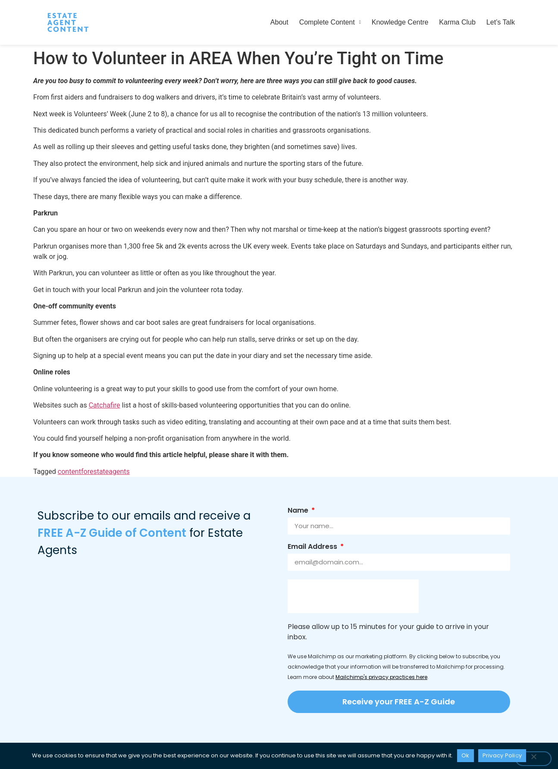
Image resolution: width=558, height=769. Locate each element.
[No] (533, 758)
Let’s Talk (500, 22)
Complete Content (330, 22)
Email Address (313, 547)
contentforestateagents (94, 471)
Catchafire (104, 405)
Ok (465, 755)
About (279, 22)
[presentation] (353, 596)
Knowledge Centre (400, 22)
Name (299, 511)
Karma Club (457, 22)
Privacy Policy (502, 755)
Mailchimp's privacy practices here (381, 677)
